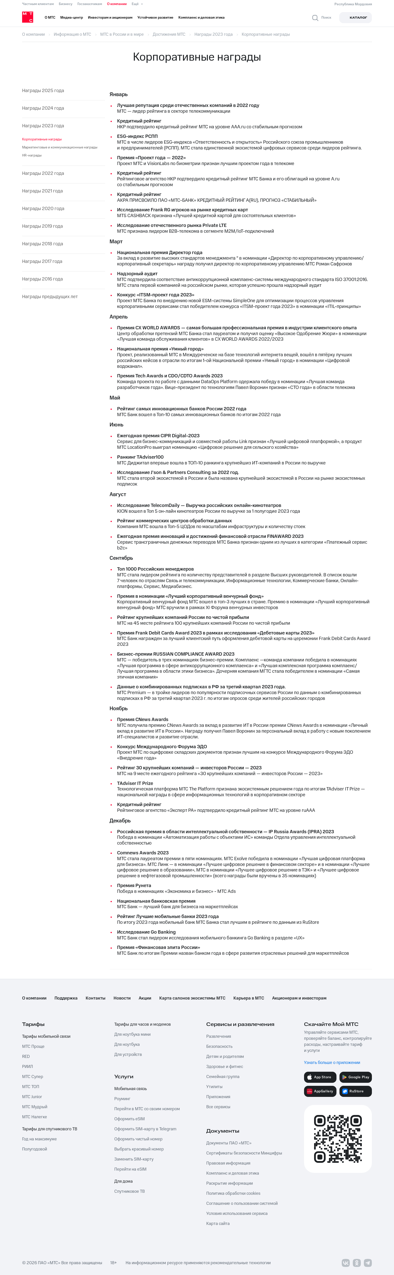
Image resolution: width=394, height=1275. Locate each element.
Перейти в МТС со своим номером (147, 1109)
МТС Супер (32, 1077)
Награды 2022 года (43, 174)
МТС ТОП (30, 1087)
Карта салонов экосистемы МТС (192, 998)
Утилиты (214, 1087)
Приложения (218, 1097)
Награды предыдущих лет (50, 297)
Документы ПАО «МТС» (229, 1143)
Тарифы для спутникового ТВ (49, 1129)
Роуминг (122, 1099)
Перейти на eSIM (130, 1169)
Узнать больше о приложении (332, 1063)
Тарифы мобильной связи (46, 1036)
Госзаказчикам (89, 4)
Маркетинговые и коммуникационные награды (59, 147)
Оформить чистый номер (138, 1139)
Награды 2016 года (42, 279)
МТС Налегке (34, 1117)
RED (26, 1057)
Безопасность (219, 1047)
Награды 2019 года (42, 226)
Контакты (96, 998)
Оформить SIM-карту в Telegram (145, 1129)
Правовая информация (228, 1163)
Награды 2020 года (43, 209)
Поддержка (66, 998)
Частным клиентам (38, 4)
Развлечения (218, 1036)
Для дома (123, 1181)
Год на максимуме (39, 1139)
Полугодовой (34, 1149)
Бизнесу (65, 4)
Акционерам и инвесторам (299, 998)
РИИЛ (27, 1067)
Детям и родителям (225, 1057)
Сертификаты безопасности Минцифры (244, 1153)
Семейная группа (222, 1077)
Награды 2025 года (43, 91)
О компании (117, 4)
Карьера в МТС (248, 998)
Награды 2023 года (43, 126)
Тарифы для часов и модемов (142, 1024)
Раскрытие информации (229, 1183)
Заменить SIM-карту (134, 1159)
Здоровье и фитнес (224, 1067)
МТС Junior (32, 1097)
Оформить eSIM (129, 1119)
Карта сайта (218, 1224)
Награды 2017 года (42, 262)
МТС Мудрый (34, 1107)
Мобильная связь (130, 1089)
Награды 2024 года (43, 108)
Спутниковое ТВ (129, 1191)
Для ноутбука (127, 1045)
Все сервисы (218, 1107)
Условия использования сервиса (237, 1214)
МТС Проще (33, 1047)
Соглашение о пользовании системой (242, 1204)
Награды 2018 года (42, 244)
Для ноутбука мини (132, 1034)
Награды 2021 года (42, 191)
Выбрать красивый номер (139, 1149)
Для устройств (128, 1055)
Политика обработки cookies (233, 1193)
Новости (122, 998)
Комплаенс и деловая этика (232, 1173)
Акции (145, 998)
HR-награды (32, 155)
